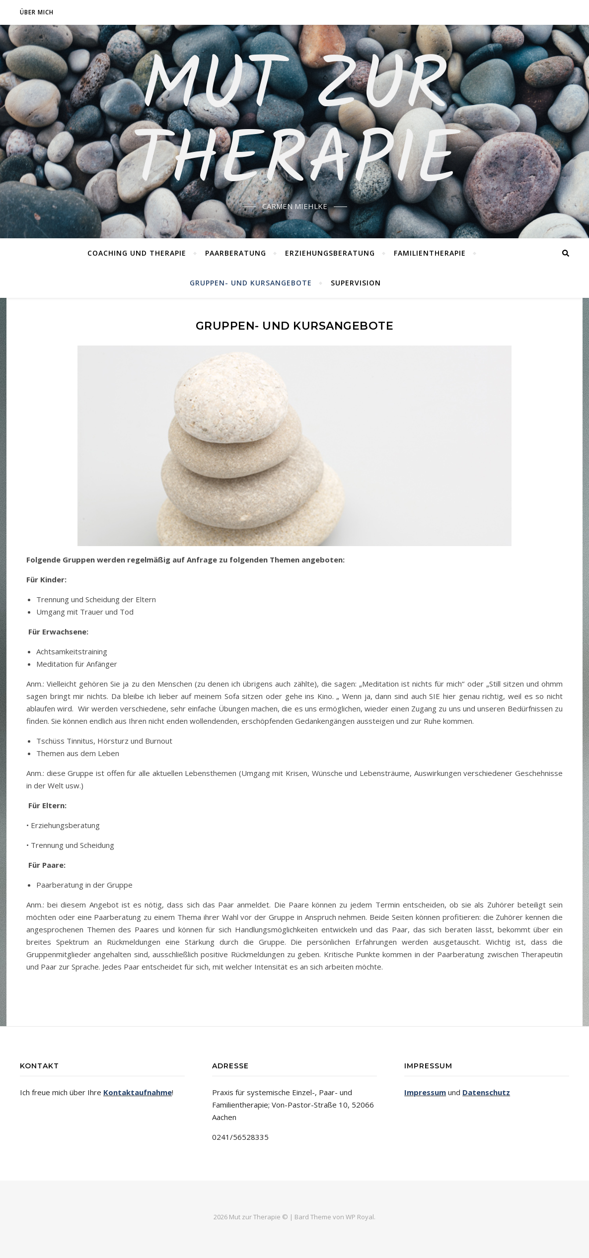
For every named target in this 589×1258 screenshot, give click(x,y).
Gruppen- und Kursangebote (251, 282)
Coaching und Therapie (136, 253)
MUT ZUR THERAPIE (294, 125)
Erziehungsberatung (330, 253)
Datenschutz (486, 1092)
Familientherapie (430, 253)
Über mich (37, 12)
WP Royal (360, 1216)
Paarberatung (235, 253)
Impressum (425, 1092)
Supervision (356, 282)
